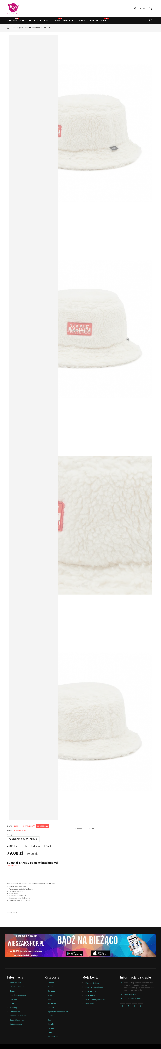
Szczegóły (78, 828)
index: (9, 826)
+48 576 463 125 (130, 994)
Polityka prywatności (18, 995)
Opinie (91, 828)
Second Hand (53, 1036)
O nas (12, 1003)
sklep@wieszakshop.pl (133, 998)
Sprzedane (52, 1003)
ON (29, 20)
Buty (47, 20)
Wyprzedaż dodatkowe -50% (59, 1012)
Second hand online (17, 1020)
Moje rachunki (91, 991)
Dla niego (51, 991)
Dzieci (37, 20)
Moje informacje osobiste (95, 999)
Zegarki (51, 1024)
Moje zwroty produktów (95, 987)
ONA (22, 20)
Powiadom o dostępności (23, 839)
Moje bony (90, 1003)
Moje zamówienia (92, 983)
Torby (57, 19)
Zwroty (12, 991)
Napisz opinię (12, 912)
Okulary (68, 20)
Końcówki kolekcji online (19, 1016)
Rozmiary (13, 1007)
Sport (50, 1020)
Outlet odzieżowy (16, 1024)
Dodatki (93, 20)
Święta (50, 1016)
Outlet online (15, 1012)
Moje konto (90, 977)
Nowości (12, 19)
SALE (104, 19)
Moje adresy (90, 995)
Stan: (9, 831)
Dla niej (50, 987)
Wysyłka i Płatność (17, 987)
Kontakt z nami (15, 983)
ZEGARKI (81, 20)
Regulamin (14, 999)
